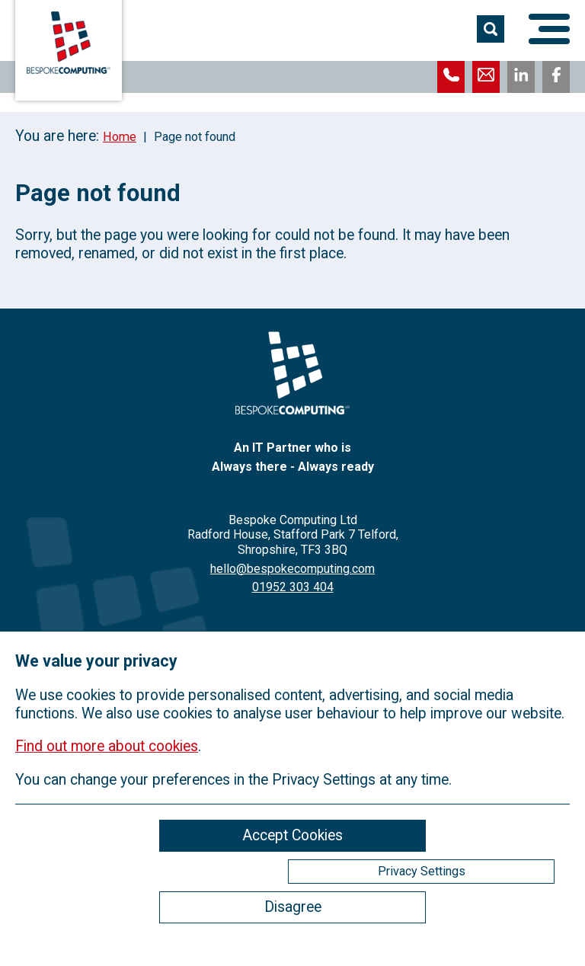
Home (119, 137)
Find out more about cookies (106, 746)
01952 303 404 (293, 587)
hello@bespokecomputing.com (292, 568)
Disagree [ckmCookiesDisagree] (292, 907)
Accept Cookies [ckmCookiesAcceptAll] (292, 835)
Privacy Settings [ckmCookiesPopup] (421, 871)
